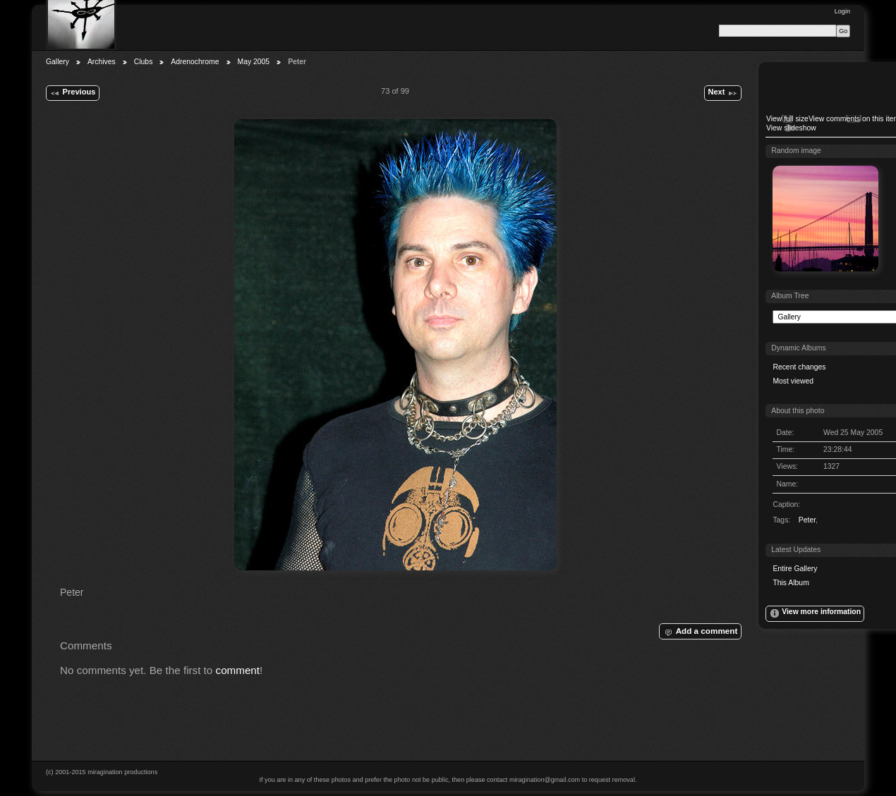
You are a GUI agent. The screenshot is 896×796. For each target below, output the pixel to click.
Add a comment (699, 631)
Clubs (143, 62)
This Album (791, 583)
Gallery (57, 62)
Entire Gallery (795, 568)
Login (842, 11)
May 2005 (254, 62)
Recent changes (799, 367)
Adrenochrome (195, 62)
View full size (787, 119)
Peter (807, 520)
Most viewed (793, 381)
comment (238, 670)
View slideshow (791, 128)
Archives (101, 62)
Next (722, 93)
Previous (72, 93)
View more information (815, 613)
